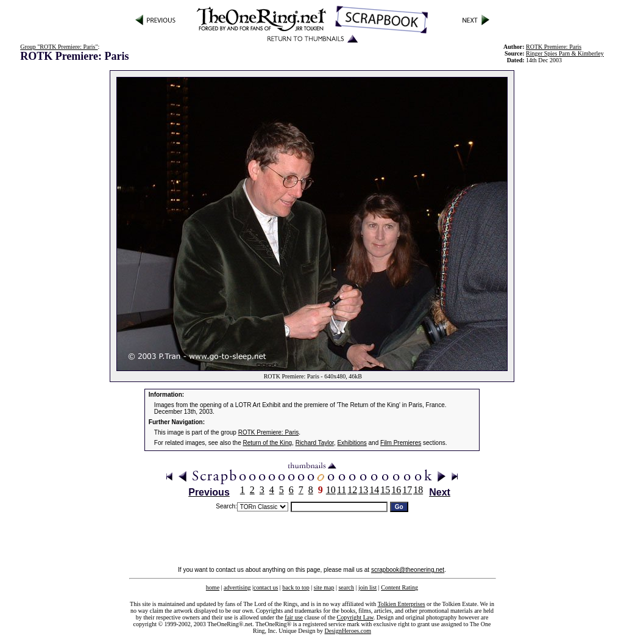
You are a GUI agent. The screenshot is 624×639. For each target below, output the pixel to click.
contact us (266, 587)
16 (396, 490)
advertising (237, 587)
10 (331, 490)
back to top (295, 587)
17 (407, 490)
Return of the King (267, 442)
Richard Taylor (315, 442)
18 (418, 490)
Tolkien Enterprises (401, 604)
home (212, 587)
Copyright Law (355, 617)
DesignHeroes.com (348, 630)
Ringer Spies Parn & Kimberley (565, 53)
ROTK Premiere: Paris (268, 432)
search (346, 587)
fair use (294, 617)
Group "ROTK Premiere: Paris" (59, 46)
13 (363, 490)
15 (385, 490)
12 (352, 490)
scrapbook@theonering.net (407, 569)
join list (367, 587)
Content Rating (399, 587)
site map (324, 587)
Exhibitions (351, 442)
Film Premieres (400, 442)
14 (374, 490)
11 (341, 490)
